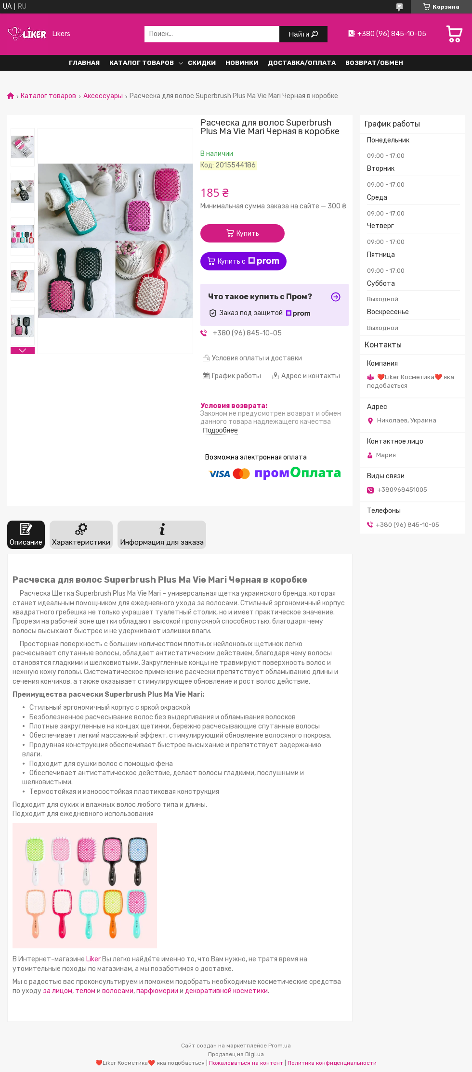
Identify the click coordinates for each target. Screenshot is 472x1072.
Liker (93, 959)
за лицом (57, 991)
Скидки (202, 62)
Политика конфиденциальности (332, 1062)
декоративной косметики (226, 991)
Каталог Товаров (141, 62)
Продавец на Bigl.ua (236, 1054)
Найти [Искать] (300, 34)
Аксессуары (103, 96)
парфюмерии (157, 991)
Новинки (241, 62)
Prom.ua (279, 1045)
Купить (247, 234)
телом (86, 991)
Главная (84, 62)
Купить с (248, 261)
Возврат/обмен (374, 62)
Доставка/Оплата (302, 62)
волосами (117, 991)
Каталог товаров (48, 96)
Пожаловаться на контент (246, 1062)
